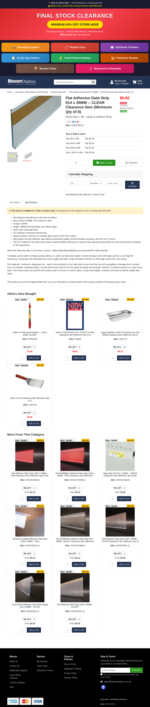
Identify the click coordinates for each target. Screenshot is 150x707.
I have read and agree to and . (119, 675)
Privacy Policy (70, 673)
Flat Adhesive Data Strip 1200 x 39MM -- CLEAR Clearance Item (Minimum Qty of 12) (120, 541)
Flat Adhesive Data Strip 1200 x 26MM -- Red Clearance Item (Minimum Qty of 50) (29, 474)
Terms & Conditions (128, 675)
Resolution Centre (45, 670)
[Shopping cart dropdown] (137, 82)
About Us (14, 661)
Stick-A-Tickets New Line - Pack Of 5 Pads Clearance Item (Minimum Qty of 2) (75, 333)
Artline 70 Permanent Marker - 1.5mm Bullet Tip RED (30, 333)
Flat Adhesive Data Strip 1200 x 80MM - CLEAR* (75, 605)
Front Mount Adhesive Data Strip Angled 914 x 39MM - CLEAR (30, 605)
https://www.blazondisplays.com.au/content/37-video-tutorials (80, 250)
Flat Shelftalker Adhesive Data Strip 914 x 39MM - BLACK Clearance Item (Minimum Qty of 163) (75, 541)
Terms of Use (70, 664)
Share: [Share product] (73, 122)
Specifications (31, 202)
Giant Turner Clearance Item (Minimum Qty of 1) (29, 399)
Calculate (132, 184)
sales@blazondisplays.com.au (117, 681)
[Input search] (72, 82)
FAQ (12, 687)
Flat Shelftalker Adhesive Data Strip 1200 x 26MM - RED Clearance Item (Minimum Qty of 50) (75, 475)
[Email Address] (115, 670)
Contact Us (15, 666)
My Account (42, 661)
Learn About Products (15, 676)
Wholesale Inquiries (18, 670)
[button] (119, 82)
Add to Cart (104, 162)
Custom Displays (17, 682)
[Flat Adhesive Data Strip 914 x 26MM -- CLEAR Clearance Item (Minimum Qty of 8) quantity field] (77, 163)
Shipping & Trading (72, 669)
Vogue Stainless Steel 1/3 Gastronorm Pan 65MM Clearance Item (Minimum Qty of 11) (120, 334)
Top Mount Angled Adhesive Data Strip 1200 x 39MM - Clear (30, 540)
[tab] (14, 202)
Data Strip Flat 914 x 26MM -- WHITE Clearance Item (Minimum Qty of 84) (120, 474)
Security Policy (70, 678)
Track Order (42, 666)
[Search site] (93, 82)
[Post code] (113, 183)
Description (15, 202)
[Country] (94, 183)
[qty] (76, 183)
